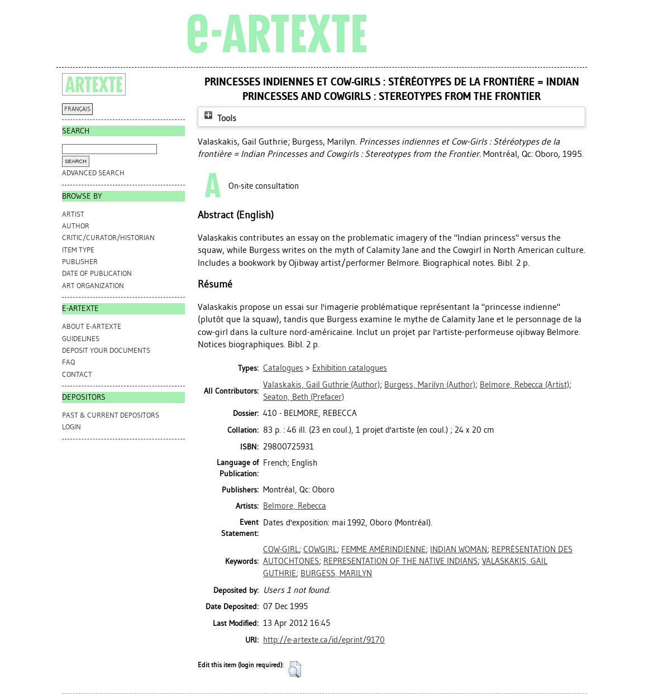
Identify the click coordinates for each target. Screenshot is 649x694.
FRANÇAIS (77, 109)
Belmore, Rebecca (294, 506)
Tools (219, 118)
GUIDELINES (80, 338)
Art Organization (93, 285)
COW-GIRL (281, 549)
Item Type (78, 250)
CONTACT (77, 374)
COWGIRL (320, 549)
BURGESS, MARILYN (336, 573)
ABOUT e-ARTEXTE (91, 326)
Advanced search (93, 173)
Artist (73, 214)
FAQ (68, 362)
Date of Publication (97, 273)
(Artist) (524, 385)
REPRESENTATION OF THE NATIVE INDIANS (400, 561)
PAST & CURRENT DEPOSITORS (110, 415)
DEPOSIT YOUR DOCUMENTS (106, 350)
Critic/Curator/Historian (108, 237)
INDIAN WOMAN (458, 549)
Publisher (80, 261)
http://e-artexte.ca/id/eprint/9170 (324, 640)
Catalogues (283, 368)
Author (75, 226)
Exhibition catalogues (349, 368)
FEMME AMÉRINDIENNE (383, 549)
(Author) (321, 385)
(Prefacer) (303, 397)
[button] (294, 669)
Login (71, 427)
